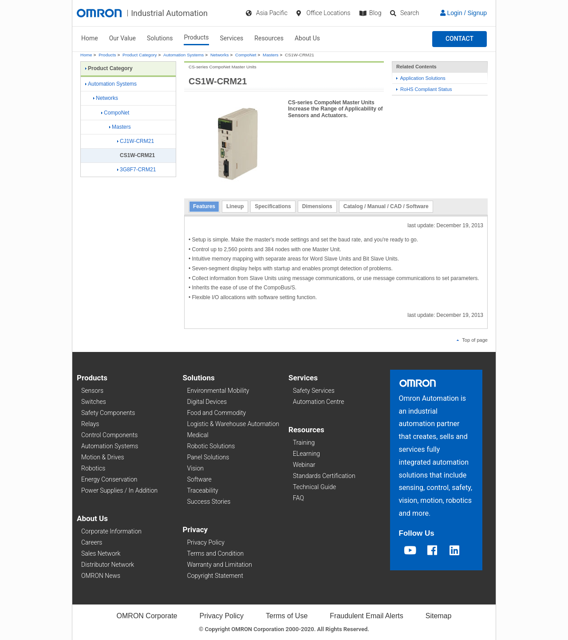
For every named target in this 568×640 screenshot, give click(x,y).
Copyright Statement (215, 575)
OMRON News (100, 575)
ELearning (306, 453)
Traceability (202, 490)
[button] (459, 39)
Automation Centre (318, 401)
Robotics (93, 468)
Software (199, 479)
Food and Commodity (216, 412)
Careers (91, 542)
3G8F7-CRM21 (136, 169)
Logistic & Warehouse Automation (233, 423)
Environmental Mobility (218, 390)
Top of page (472, 340)
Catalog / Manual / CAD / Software (386, 206)
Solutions (160, 38)
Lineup (235, 206)
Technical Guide (314, 486)
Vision (195, 468)
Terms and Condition (215, 553)
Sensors (92, 390)
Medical (198, 435)
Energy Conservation (109, 479)
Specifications (273, 206)
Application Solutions (421, 78)
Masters (270, 54)
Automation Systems (183, 54)
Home (89, 38)
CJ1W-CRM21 (135, 141)
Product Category (139, 54)
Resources (269, 38)
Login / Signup (463, 12)
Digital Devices (207, 401)
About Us (307, 38)
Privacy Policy (206, 542)
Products (196, 37)
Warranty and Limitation (219, 564)
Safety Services (314, 390)
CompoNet (245, 54)
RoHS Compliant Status (424, 89)
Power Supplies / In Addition (119, 490)
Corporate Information (111, 531)
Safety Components (108, 412)
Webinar (304, 464)
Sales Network (100, 553)
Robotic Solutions (211, 446)
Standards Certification (324, 475)
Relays (90, 423)
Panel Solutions (208, 457)
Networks (219, 54)
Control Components (109, 435)
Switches (93, 401)
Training (304, 442)
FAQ (298, 498)
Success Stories (209, 501)
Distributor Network (107, 564)
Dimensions (317, 206)
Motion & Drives (102, 457)
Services (232, 38)
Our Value (122, 38)
